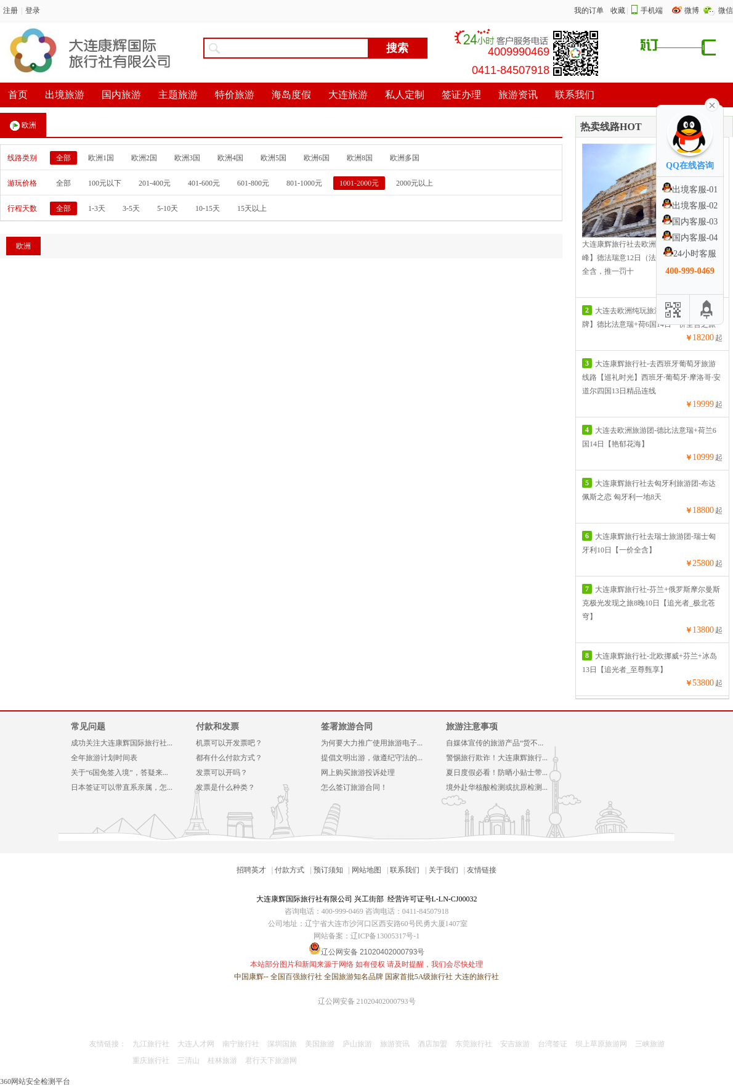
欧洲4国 (230, 158)
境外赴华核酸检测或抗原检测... (497, 787)
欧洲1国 (101, 158)
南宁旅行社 (240, 1044)
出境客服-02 (690, 205)
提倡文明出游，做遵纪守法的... (372, 757)
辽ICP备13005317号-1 (385, 936)
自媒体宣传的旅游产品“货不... (494, 743)
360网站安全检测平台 (35, 1081)
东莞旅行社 (473, 1044)
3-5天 (131, 208)
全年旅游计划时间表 (104, 757)
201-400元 (155, 183)
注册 (10, 10)
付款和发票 (217, 726)
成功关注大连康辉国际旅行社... (121, 743)
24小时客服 (689, 253)
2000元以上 (414, 183)
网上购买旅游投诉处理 (358, 772)
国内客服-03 (690, 221)
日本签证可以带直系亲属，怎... (121, 787)
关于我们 (443, 870)
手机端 (652, 10)
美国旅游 (319, 1044)
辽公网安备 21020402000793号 (367, 1001)
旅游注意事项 (472, 726)
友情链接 (481, 870)
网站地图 (366, 870)
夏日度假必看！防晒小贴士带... (497, 772)
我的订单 (589, 10)
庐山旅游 (357, 1044)
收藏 (617, 10)
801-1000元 (304, 183)
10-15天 (207, 208)
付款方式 (289, 870)
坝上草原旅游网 (601, 1044)
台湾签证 (552, 1044)
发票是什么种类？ (225, 787)
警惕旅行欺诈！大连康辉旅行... (497, 757)
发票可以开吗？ (222, 772)
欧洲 (23, 126)
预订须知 (328, 870)
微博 (692, 10)
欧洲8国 (360, 158)
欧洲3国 (187, 158)
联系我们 (404, 870)
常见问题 (88, 726)
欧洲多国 (404, 158)
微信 (725, 10)
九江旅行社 (150, 1044)
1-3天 (96, 208)
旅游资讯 (395, 1044)
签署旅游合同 (347, 726)
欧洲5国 (273, 158)
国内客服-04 (690, 237)
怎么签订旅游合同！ (354, 787)
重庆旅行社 (150, 1060)
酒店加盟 (432, 1044)
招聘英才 (251, 870)
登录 (32, 10)
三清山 (188, 1060)
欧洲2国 (144, 158)
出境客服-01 (690, 189)
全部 (63, 158)
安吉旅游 (515, 1044)
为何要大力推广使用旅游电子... (372, 743)
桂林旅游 (222, 1060)
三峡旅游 (650, 1044)
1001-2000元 (359, 183)
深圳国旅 (282, 1044)
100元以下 (104, 183)
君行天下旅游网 (271, 1060)
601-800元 (253, 183)
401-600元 (204, 183)
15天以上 (252, 208)
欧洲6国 (317, 158)
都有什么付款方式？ (229, 757)
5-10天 (167, 208)
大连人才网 (195, 1044)
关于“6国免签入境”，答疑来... (119, 772)
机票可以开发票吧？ (229, 743)
